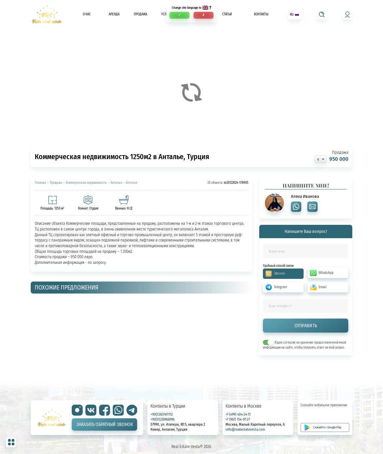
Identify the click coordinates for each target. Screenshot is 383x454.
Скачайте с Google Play (327, 427)
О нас (87, 14)
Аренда (114, 14)
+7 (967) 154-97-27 (238, 419)
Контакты (261, 14)
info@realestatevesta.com (245, 429)
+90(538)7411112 (161, 414)
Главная (40, 183)
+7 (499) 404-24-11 (238, 414)
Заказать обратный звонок (104, 424)
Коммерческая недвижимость (86, 183)
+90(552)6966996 (162, 419)
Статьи (227, 14)
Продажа (140, 14)
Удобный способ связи (278, 266)
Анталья (116, 183)
